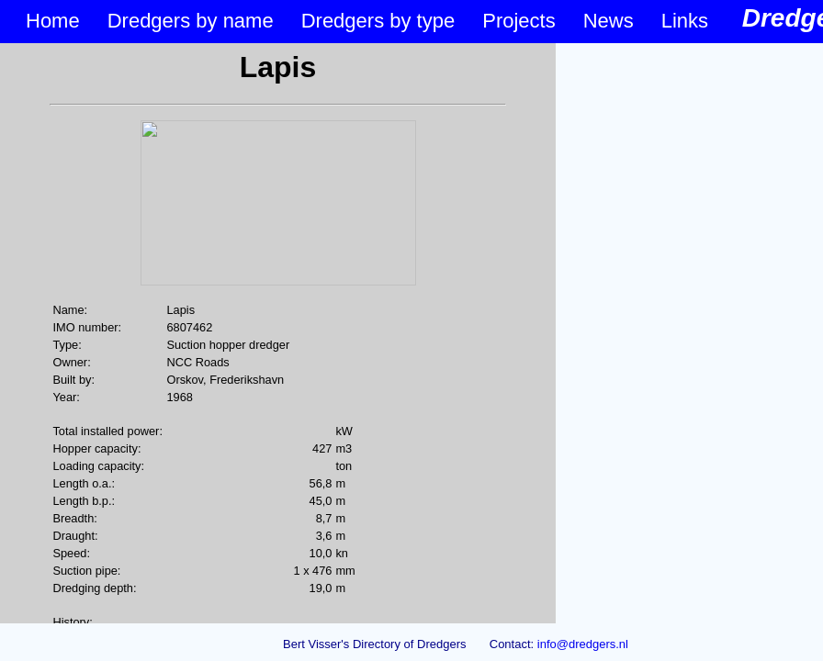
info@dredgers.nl (582, 644)
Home (53, 20)
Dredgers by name (190, 20)
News (608, 20)
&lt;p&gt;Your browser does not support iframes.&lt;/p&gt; (278, 333)
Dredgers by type (378, 20)
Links (684, 20)
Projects (518, 20)
